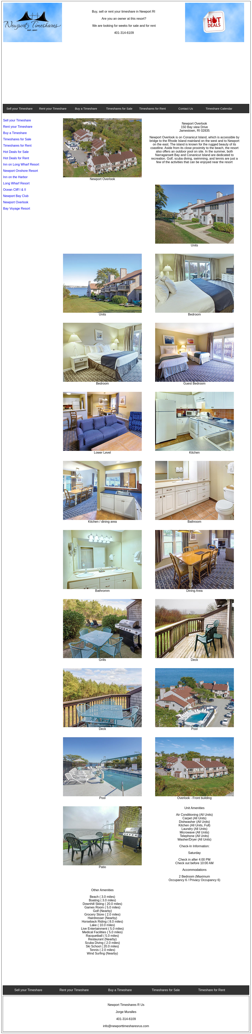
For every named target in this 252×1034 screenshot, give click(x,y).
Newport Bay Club (16, 196)
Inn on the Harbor (15, 177)
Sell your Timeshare (19, 108)
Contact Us (185, 108)
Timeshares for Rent (152, 108)
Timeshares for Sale (119, 108)
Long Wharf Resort (16, 183)
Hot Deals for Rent (16, 158)
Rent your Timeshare (52, 108)
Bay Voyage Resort (16, 208)
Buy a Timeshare (86, 108)
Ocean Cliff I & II (14, 189)
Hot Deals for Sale (16, 152)
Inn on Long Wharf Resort (21, 164)
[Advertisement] (126, 73)
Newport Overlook (15, 202)
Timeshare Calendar (219, 108)
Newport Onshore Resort (20, 170)
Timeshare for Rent (211, 990)
